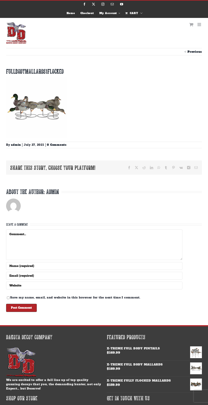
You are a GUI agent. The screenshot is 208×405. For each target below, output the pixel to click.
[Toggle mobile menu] (199, 24)
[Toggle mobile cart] (191, 24)
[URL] (94, 285)
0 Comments (57, 145)
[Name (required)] (94, 266)
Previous (194, 52)
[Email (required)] (94, 276)
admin (16, 145)
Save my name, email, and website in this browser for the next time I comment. (75, 297)
